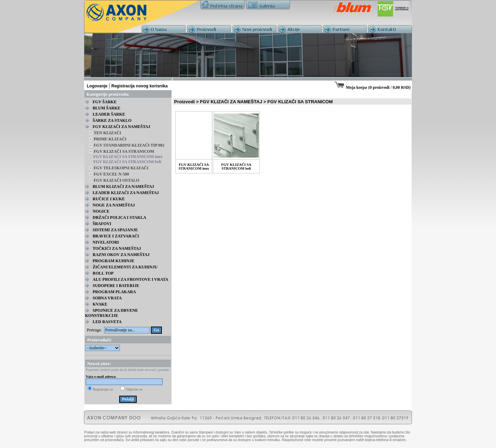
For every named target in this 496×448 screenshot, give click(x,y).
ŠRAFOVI (102, 223)
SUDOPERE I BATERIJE (116, 285)
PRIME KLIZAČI (110, 139)
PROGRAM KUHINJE (113, 260)
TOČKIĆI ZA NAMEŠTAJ (117, 248)
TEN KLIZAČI (107, 132)
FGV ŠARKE (104, 101)
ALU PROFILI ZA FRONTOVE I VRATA (130, 279)
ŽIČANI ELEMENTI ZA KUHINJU (125, 267)
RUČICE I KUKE (109, 198)
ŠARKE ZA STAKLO (112, 120)
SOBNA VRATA (107, 298)
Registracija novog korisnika (139, 86)
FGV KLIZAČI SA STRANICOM (124, 151)
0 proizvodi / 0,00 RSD (389, 87)
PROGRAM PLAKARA (114, 291)
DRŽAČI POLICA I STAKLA (119, 217)
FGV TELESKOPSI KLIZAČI (121, 168)
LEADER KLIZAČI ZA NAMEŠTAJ (126, 192)
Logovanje (97, 86)
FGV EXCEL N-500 (111, 174)
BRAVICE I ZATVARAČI (116, 236)
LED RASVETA (107, 321)
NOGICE (101, 211)
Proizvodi (184, 101)
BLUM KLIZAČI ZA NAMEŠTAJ (123, 186)
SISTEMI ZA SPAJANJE (115, 229)
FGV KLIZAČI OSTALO (116, 180)
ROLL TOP (103, 273)
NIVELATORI (106, 242)
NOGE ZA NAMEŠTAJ (114, 205)
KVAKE (100, 304)
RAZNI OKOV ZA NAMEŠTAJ (121, 254)
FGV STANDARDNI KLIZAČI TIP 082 (129, 145)
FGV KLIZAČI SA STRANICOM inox (127, 156)
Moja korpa (356, 87)
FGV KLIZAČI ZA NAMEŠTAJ (121, 126)
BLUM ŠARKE (106, 108)
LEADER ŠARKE (109, 114)
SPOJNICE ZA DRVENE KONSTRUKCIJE (111, 313)
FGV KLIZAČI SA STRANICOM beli (127, 161)
